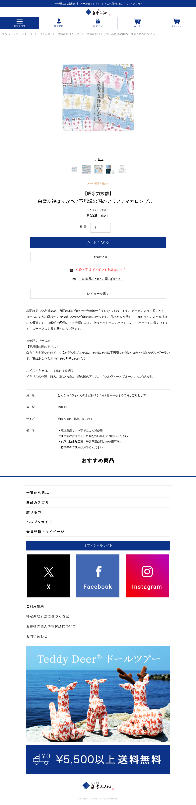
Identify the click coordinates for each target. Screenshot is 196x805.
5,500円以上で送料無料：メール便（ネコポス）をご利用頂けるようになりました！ (98, 3)
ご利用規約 (35, 606)
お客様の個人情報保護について (51, 626)
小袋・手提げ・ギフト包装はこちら (101, 269)
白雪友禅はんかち (68, 34)
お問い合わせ (37, 636)
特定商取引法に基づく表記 (47, 616)
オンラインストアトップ (17, 34)
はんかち (45, 34)
